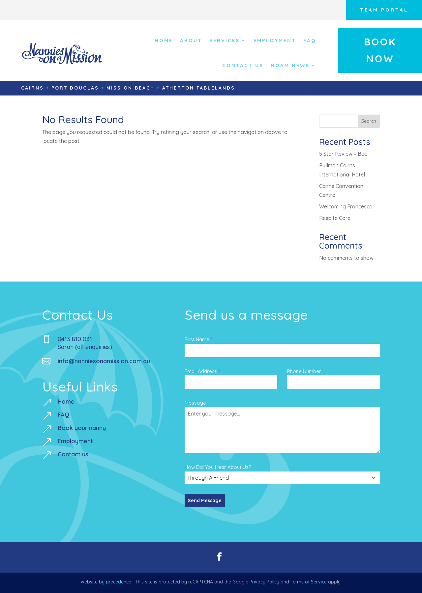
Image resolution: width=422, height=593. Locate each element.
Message (195, 403)
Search (368, 121)
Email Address (202, 371)
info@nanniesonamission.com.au (104, 361)
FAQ (309, 40)
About (191, 40)
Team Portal (384, 10)
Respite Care (334, 218)
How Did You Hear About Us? (218, 467)
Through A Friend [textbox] (208, 477)
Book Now (380, 50)
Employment (275, 40)
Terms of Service (308, 582)
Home (164, 40)
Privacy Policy (264, 582)
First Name (198, 339)
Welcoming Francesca (346, 206)
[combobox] (282, 478)
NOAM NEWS (290, 65)
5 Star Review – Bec (343, 153)
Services (224, 40)
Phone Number (304, 371)
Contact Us (242, 65)
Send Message (205, 500)
